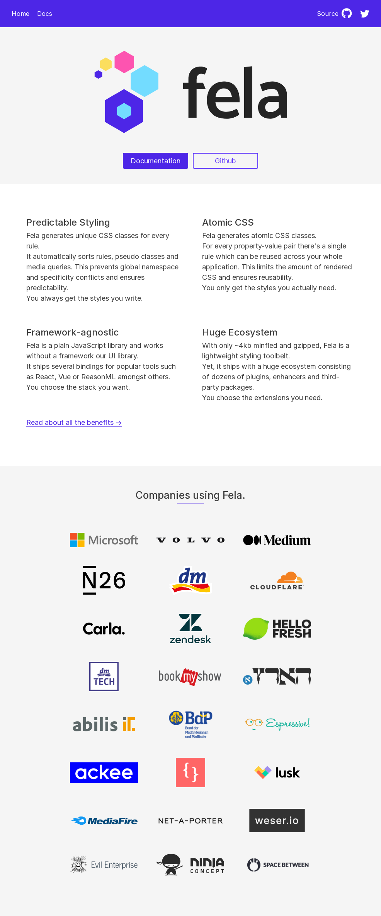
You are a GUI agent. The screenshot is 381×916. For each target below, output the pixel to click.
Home (20, 13)
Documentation (155, 161)
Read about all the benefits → (74, 422)
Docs (44, 13)
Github (225, 161)
